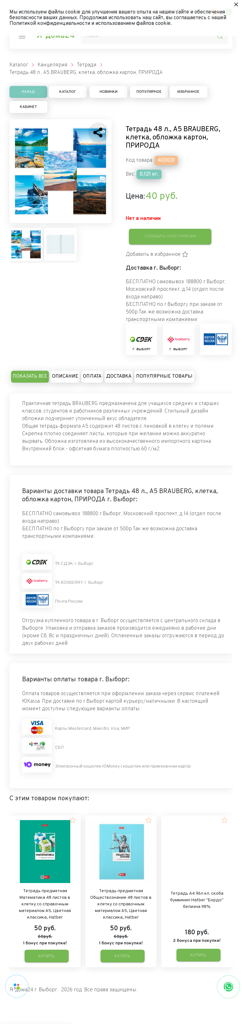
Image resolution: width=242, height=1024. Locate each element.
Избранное (188, 91)
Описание (65, 377)
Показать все (30, 377)
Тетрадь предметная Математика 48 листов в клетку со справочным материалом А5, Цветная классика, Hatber (45, 904)
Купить (46, 956)
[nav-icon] (22, 36)
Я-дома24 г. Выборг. (33, 990)
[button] (157, 254)
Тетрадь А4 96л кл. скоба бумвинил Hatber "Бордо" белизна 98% (196, 900)
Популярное (149, 91)
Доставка (118, 377)
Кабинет (28, 107)
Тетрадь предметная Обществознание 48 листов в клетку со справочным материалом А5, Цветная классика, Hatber (121, 904)
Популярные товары (164, 377)
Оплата (92, 377)
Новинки (109, 91)
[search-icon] (220, 36)
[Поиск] (154, 36)
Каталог (67, 91)
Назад (28, 91)
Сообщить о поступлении (170, 236)
